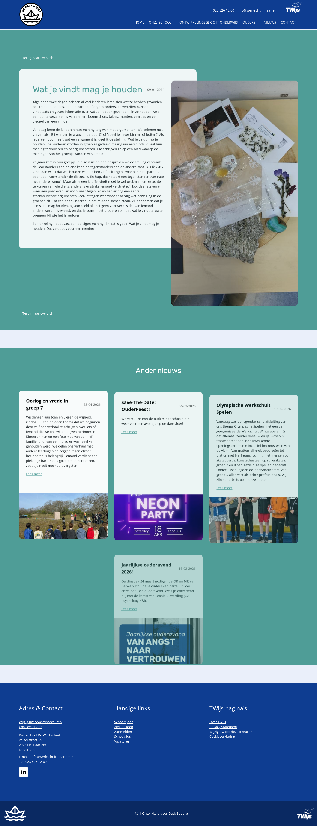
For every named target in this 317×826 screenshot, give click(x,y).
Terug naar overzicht (38, 58)
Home (139, 23)
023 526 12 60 (223, 10)
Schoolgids (122, 736)
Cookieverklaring (32, 727)
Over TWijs (217, 722)
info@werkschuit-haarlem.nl (259, 10)
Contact (288, 23)
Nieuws (270, 23)
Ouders (249, 23)
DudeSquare (178, 813)
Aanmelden (123, 731)
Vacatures (121, 741)
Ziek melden (123, 727)
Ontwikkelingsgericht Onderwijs (208, 23)
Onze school (160, 23)
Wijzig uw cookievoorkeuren (40, 722)
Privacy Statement (223, 727)
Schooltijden (123, 722)
